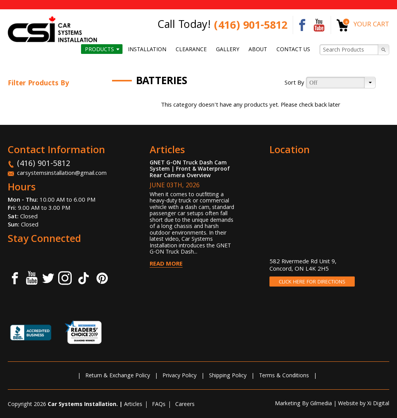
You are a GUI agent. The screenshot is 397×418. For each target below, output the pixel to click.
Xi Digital (378, 404)
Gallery (227, 49)
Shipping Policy (228, 376)
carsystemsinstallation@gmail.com (62, 174)
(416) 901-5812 (250, 26)
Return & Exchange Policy (117, 376)
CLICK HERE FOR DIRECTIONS (312, 282)
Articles (133, 404)
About (258, 49)
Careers (185, 404)
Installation (147, 49)
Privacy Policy (179, 376)
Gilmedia (321, 404)
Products (99, 49)
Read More (166, 264)
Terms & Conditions (284, 376)
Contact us (293, 49)
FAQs (159, 404)
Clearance (191, 49)
